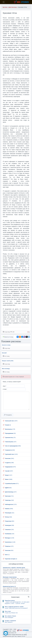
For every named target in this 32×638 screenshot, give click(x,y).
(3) (11, 558)
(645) (10, 450)
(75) (10, 437)
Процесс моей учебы (8, 360)
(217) (8, 475)
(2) (7, 554)
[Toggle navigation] (3, 2)
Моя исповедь (6, 368)
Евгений (4, 352)
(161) (9, 512)
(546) (8, 517)
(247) (11, 492)
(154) (9, 529)
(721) (9, 496)
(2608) (8, 479)
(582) (9, 521)
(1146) (10, 542)
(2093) (9, 508)
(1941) (9, 458)
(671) (12, 483)
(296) (9, 525)
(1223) (11, 454)
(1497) (11, 420)
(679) (10, 466)
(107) (10, 441)
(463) (8, 487)
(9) (8, 425)
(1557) (9, 471)
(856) (13, 446)
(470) (9, 546)
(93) (10, 433)
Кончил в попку (6, 345)
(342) (9, 500)
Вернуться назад (8, 337)
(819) (9, 550)
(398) (9, 462)
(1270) (11, 504)
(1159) (9, 538)
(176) (10, 429)
